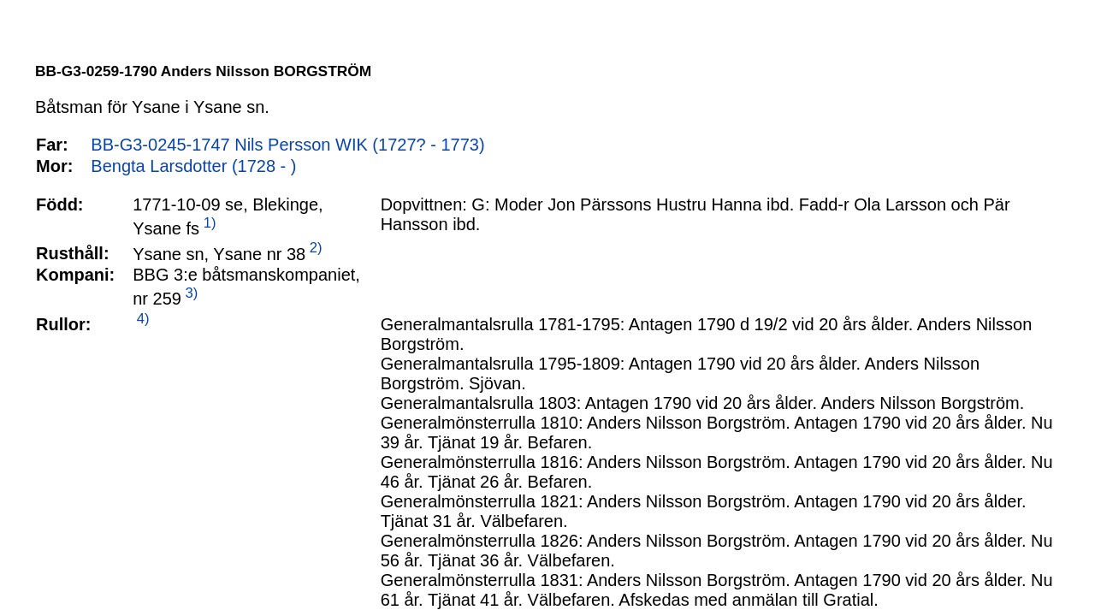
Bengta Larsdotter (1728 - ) (193, 166)
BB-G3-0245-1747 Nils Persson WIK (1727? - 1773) (287, 144)
